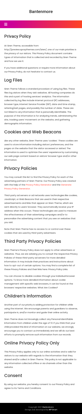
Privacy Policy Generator (38, 184)
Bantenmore (41, 11)
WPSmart (53, 410)
